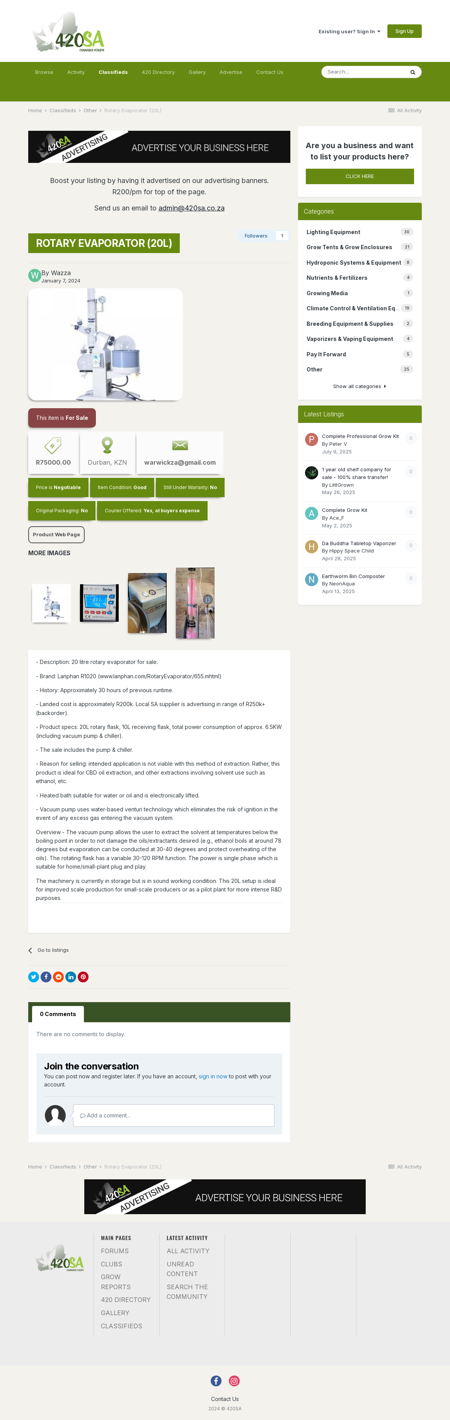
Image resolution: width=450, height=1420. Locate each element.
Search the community (187, 1292)
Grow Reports (116, 1282)
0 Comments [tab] (58, 1014)
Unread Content (182, 1269)
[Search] (363, 72)
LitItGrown (341, 485)
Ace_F (336, 518)
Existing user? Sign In (349, 31)
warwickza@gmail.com (180, 462)
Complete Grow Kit (344, 510)
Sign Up (404, 31)
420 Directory (158, 72)
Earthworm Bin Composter (353, 576)
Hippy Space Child (351, 550)
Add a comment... (105, 1115)
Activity (76, 72)
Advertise (231, 72)
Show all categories (359, 386)
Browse (44, 72)
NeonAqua (342, 583)
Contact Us (269, 72)
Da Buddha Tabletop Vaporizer (359, 543)
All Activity (188, 1251)
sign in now (213, 1076)
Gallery (197, 72)
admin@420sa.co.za (192, 208)
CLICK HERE (360, 176)
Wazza (61, 273)
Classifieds (113, 75)
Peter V (338, 444)
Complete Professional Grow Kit (360, 436)
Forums (115, 1251)
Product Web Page (56, 534)
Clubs (111, 1264)
